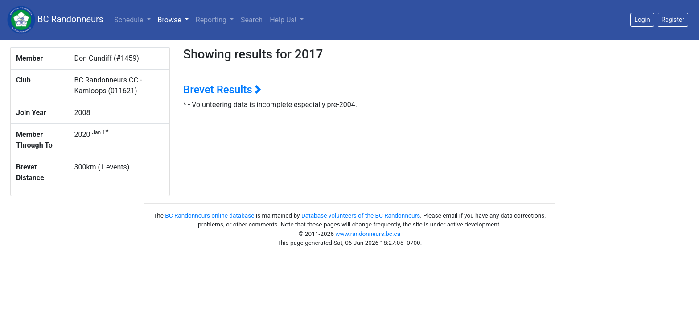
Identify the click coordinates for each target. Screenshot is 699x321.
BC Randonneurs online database (209, 215)
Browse (175, 19)
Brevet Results (222, 89)
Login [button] (642, 19)
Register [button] (673, 19)
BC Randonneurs (55, 20)
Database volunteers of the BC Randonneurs (360, 215)
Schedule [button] (129, 20)
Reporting (212, 20)
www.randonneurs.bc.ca (367, 233)
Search (252, 20)
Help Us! (284, 20)
